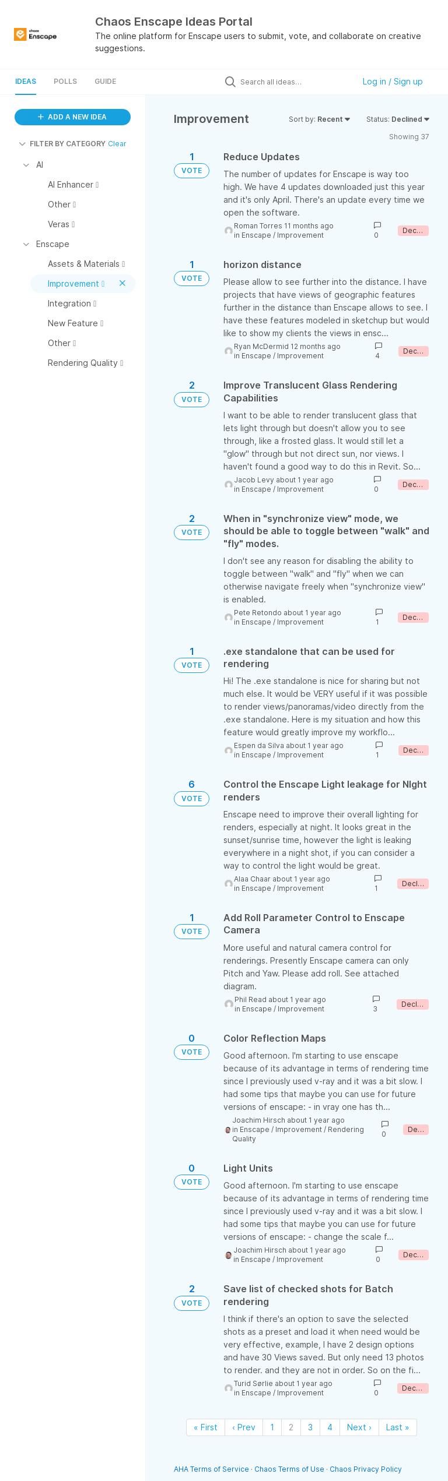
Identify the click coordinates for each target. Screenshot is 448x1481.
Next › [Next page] (359, 1427)
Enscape (256, 235)
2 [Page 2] (291, 1427)
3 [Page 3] (310, 1427)
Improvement (300, 235)
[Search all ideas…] (295, 82)
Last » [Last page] (398, 1427)
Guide (105, 81)
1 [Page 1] (272, 1427)
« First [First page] (206, 1427)
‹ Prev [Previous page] (244, 1427)
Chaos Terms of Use (289, 1469)
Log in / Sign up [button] (393, 81)
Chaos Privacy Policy (366, 1469)
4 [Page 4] (329, 1427)
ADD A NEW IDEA (72, 116)
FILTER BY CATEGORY (62, 143)
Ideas (25, 81)
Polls (65, 81)
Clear (117, 143)
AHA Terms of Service (212, 1469)
